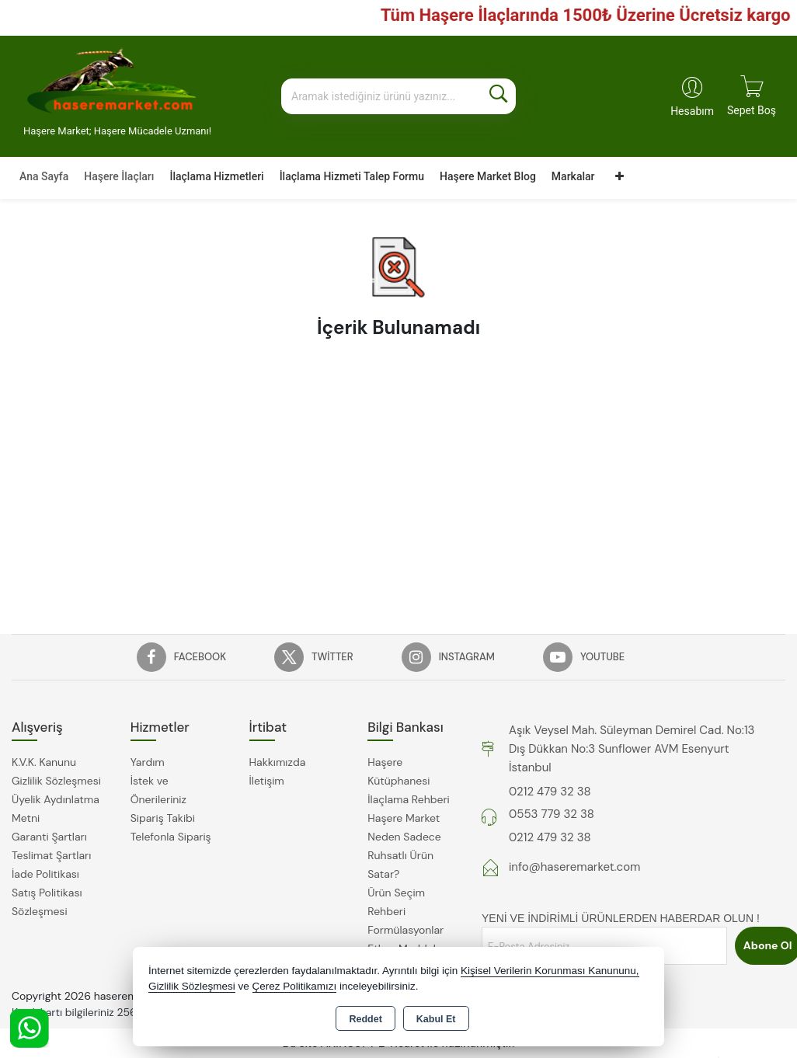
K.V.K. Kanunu (44, 762)
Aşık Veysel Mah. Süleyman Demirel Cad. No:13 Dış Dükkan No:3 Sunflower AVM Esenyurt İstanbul (631, 748)
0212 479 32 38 (550, 791)
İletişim (266, 781)
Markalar (573, 176)
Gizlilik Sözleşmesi (56, 781)
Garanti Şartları (49, 837)
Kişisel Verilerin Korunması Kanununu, (550, 970)
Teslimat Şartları (51, 855)
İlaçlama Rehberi (408, 799)
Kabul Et (436, 1019)
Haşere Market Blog (488, 176)
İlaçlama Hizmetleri (216, 176)
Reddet (365, 1019)
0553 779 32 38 (551, 814)
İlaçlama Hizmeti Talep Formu (352, 176)
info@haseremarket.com (574, 867)
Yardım (148, 762)
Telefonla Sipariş (171, 837)
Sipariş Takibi (163, 818)
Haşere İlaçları (119, 176)
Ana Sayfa (43, 176)
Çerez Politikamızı (294, 986)
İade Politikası (45, 874)
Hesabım (692, 111)
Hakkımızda (277, 762)
